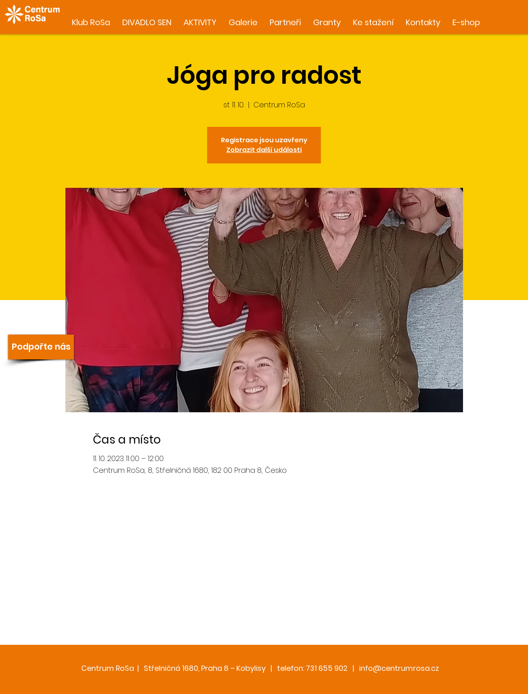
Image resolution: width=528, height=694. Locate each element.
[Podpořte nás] (41, 347)
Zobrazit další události (264, 149)
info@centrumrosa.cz (399, 668)
